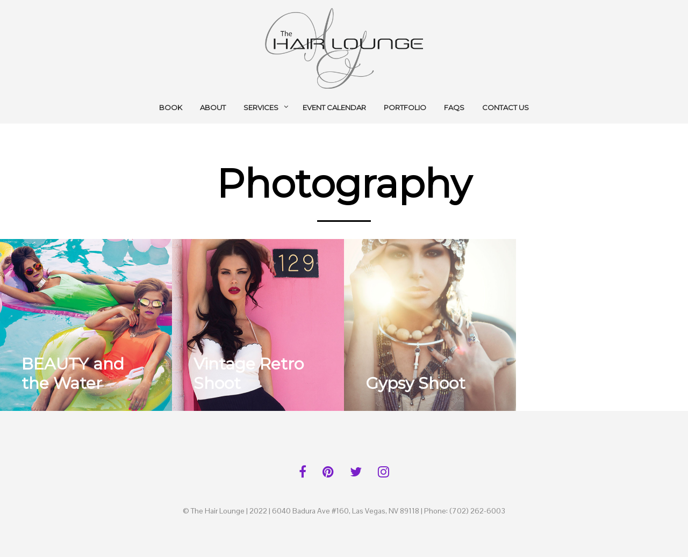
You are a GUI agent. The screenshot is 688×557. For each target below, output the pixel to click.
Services (260, 107)
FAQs (454, 107)
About (213, 107)
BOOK (170, 107)
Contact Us (505, 107)
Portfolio (405, 107)
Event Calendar (334, 107)
